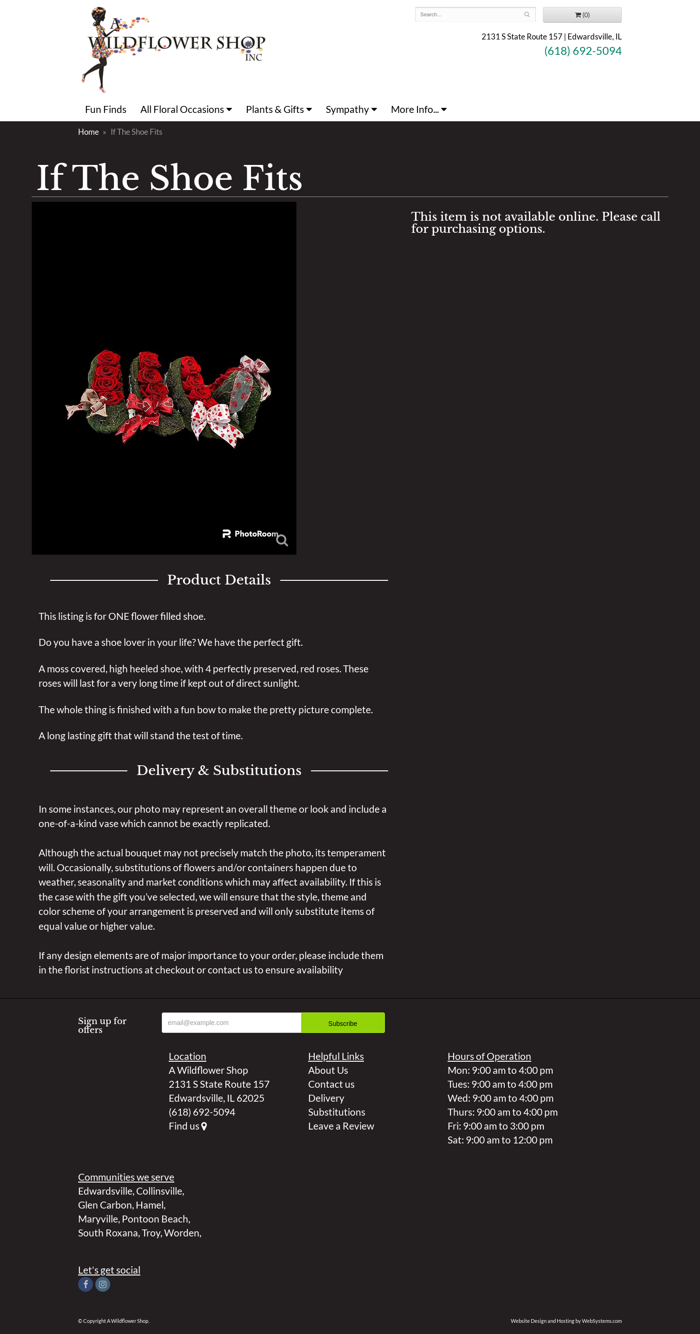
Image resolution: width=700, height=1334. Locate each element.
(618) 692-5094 (583, 50)
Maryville (98, 1218)
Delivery (326, 1098)
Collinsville (159, 1190)
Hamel (150, 1204)
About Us (328, 1070)
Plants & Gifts (275, 109)
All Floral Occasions (182, 109)
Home (88, 132)
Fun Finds (105, 109)
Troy (151, 1232)
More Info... (415, 109)
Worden (181, 1232)
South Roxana (108, 1232)
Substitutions (336, 1111)
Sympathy (347, 109)
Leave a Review (341, 1125)
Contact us (331, 1084)
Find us (188, 1125)
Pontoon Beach (155, 1218)
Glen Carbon (105, 1204)
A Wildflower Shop (173, 48)
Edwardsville (105, 1190)
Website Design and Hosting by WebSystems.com (566, 1321)
